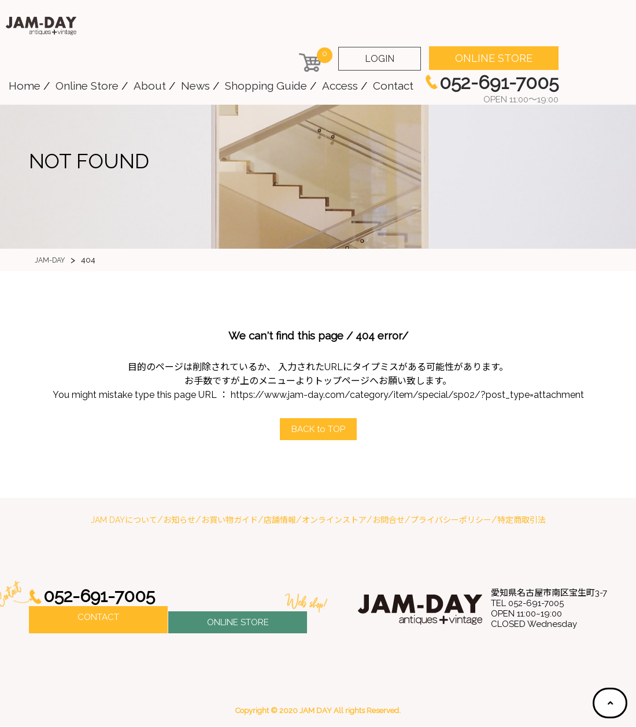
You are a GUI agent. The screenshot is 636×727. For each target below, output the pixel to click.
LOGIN (379, 58)
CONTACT (98, 621)
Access (340, 85)
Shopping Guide (266, 85)
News (195, 85)
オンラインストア (334, 520)
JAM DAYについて (124, 520)
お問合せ (388, 520)
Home (24, 85)
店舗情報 (280, 520)
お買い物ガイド (229, 520)
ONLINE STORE (494, 58)
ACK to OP (318, 429)
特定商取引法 (521, 520)
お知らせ (179, 520)
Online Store (87, 85)
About (150, 85)
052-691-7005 (102, 597)
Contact (393, 85)
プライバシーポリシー (451, 520)
